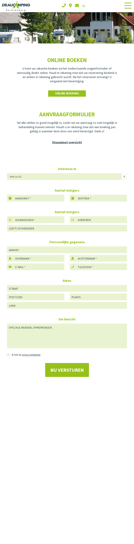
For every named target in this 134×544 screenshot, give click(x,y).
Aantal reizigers (67, 190)
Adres (67, 280)
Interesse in (67, 169)
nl (84, 6)
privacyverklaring (31, 354)
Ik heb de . (24, 354)
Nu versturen (67, 370)
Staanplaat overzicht (67, 142)
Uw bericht (67, 319)
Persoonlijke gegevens (67, 242)
